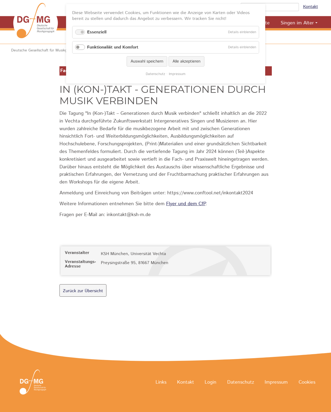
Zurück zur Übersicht (83, 291)
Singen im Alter (297, 23)
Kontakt (310, 7)
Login (210, 382)
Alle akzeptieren (186, 61)
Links (161, 382)
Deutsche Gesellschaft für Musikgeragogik (46, 50)
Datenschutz (240, 382)
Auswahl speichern (147, 61)
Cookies (307, 382)
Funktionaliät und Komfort (112, 47)
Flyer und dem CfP (185, 203)
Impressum (276, 382)
